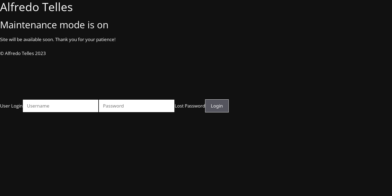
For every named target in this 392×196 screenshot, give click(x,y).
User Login (11, 106)
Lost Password (190, 106)
